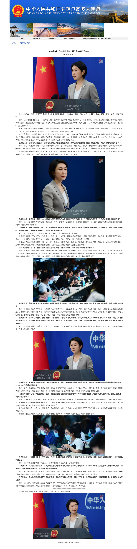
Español (122, 2)
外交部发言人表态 (23, 43)
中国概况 (52, 39)
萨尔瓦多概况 (69, 39)
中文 (115, 2)
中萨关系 (36, 39)
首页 (23, 39)
